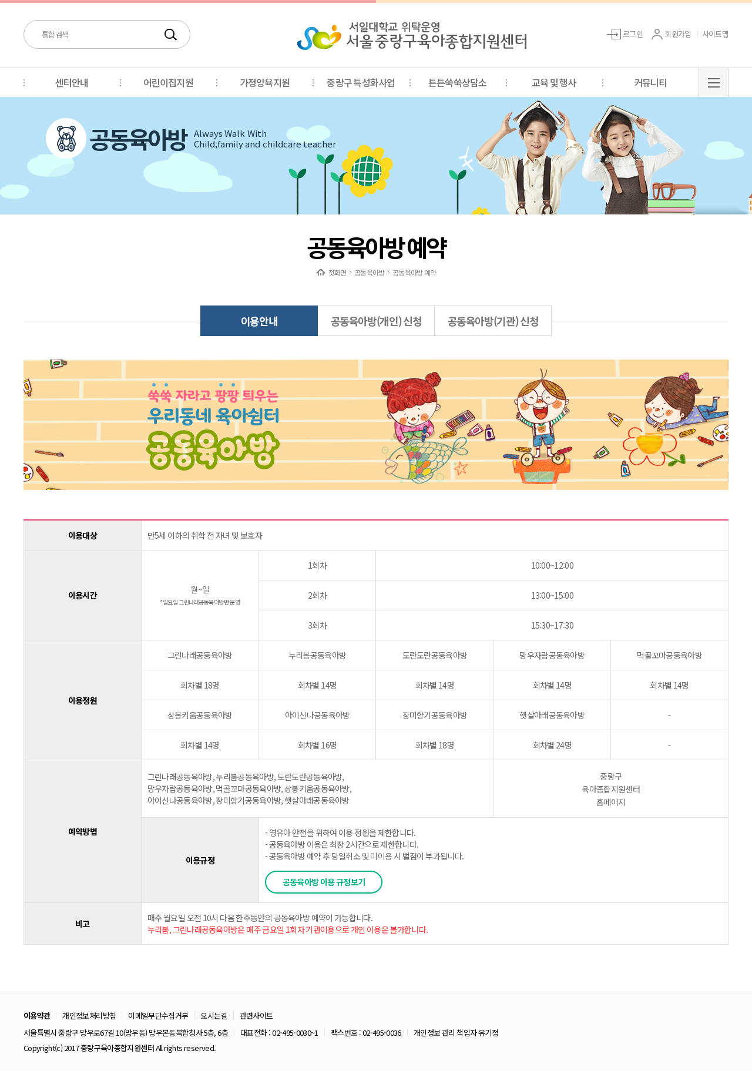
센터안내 (72, 82)
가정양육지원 (265, 82)
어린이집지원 (168, 82)
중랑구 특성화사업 (361, 82)
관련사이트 (256, 1015)
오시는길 (213, 1015)
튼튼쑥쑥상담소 (457, 82)
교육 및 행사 (554, 82)
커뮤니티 (650, 82)
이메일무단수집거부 (158, 1015)
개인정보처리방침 (89, 1015)
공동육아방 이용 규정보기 (324, 882)
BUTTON (713, 82)
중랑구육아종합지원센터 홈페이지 (610, 789)
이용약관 (37, 1015)
